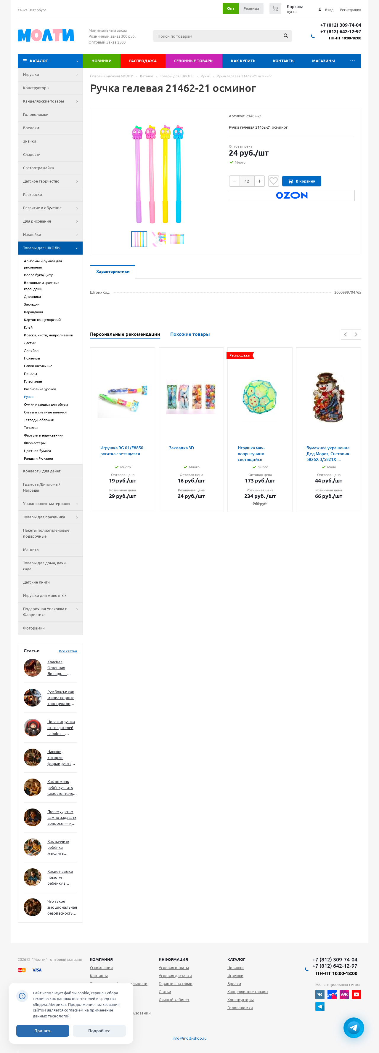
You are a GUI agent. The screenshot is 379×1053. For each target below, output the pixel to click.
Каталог (39, 61)
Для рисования (53, 221)
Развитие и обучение (53, 208)
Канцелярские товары (53, 101)
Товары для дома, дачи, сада (45, 566)
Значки (29, 141)
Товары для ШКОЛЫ (53, 248)
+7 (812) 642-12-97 (340, 31)
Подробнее (99, 1030)
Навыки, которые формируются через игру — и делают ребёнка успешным (61, 758)
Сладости (32, 154)
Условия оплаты (174, 968)
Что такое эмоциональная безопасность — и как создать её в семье (62, 907)
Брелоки (31, 128)
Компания (101, 959)
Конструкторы (36, 88)
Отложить (273, 181)
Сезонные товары (193, 61)
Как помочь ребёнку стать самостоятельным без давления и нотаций (62, 787)
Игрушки (53, 74)
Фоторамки (34, 628)
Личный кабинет (174, 1000)
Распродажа (143, 61)
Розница (251, 8)
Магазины (323, 61)
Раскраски (32, 194)
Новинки (101, 61)
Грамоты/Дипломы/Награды (41, 487)
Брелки (234, 984)
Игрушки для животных (45, 595)
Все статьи (68, 651)
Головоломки (36, 114)
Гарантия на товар (175, 984)
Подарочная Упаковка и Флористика (53, 612)
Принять (43, 1030)
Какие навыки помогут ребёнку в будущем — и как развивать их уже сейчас (60, 877)
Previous (346, 334)
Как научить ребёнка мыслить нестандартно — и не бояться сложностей (61, 847)
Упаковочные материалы (53, 503)
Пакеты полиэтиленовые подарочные (46, 533)
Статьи (165, 992)
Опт (231, 8)
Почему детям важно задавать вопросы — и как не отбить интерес (61, 817)
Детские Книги (36, 582)
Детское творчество (53, 181)
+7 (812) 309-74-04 (340, 25)
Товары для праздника (53, 517)
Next (356, 334)
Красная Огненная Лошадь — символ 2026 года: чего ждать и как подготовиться (61, 668)
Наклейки (53, 234)
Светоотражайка (38, 168)
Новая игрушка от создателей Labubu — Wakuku (61, 728)
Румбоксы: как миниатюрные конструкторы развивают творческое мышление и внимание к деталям (60, 698)
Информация (173, 959)
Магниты (31, 549)
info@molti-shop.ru (189, 1038)
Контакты (284, 61)
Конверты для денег (41, 471)
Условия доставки (175, 976)
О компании (101, 968)
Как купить (243, 61)
